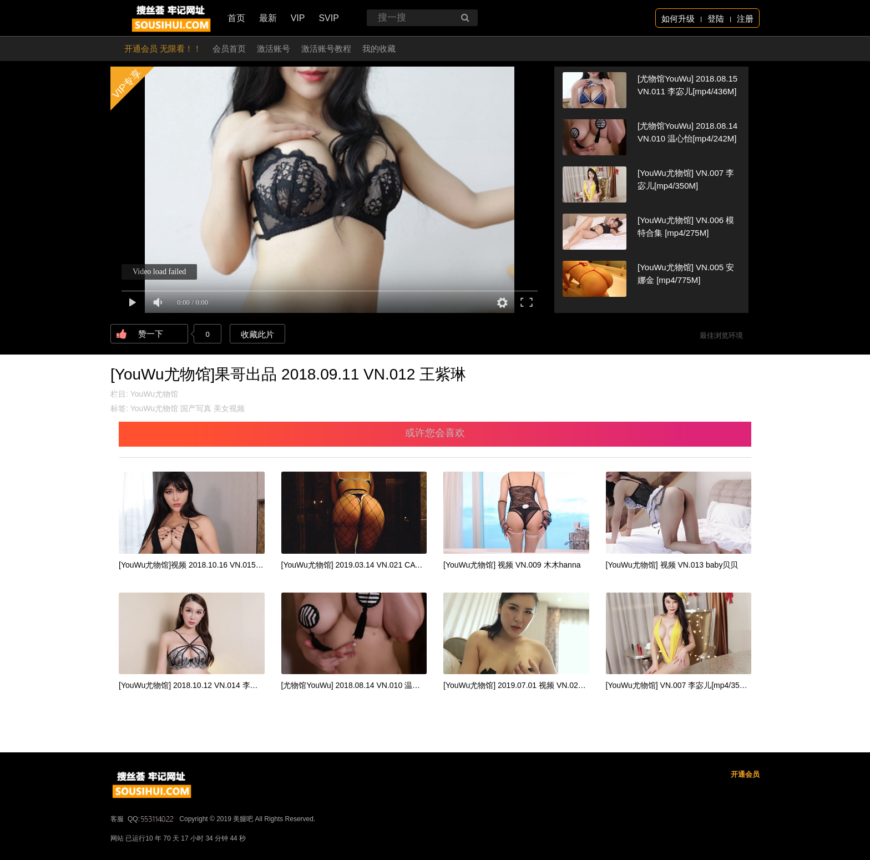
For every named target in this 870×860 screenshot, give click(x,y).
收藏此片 (257, 334)
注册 (745, 18)
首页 (236, 18)
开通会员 (745, 774)
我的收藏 (379, 48)
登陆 (715, 18)
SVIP (328, 18)
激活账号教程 (326, 48)
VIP (298, 18)
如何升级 (678, 18)
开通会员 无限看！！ (162, 48)
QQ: (151, 819)
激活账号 (273, 48)
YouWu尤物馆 (154, 393)
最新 (268, 18)
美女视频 (229, 408)
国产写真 (195, 408)
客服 (117, 819)
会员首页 (229, 48)
